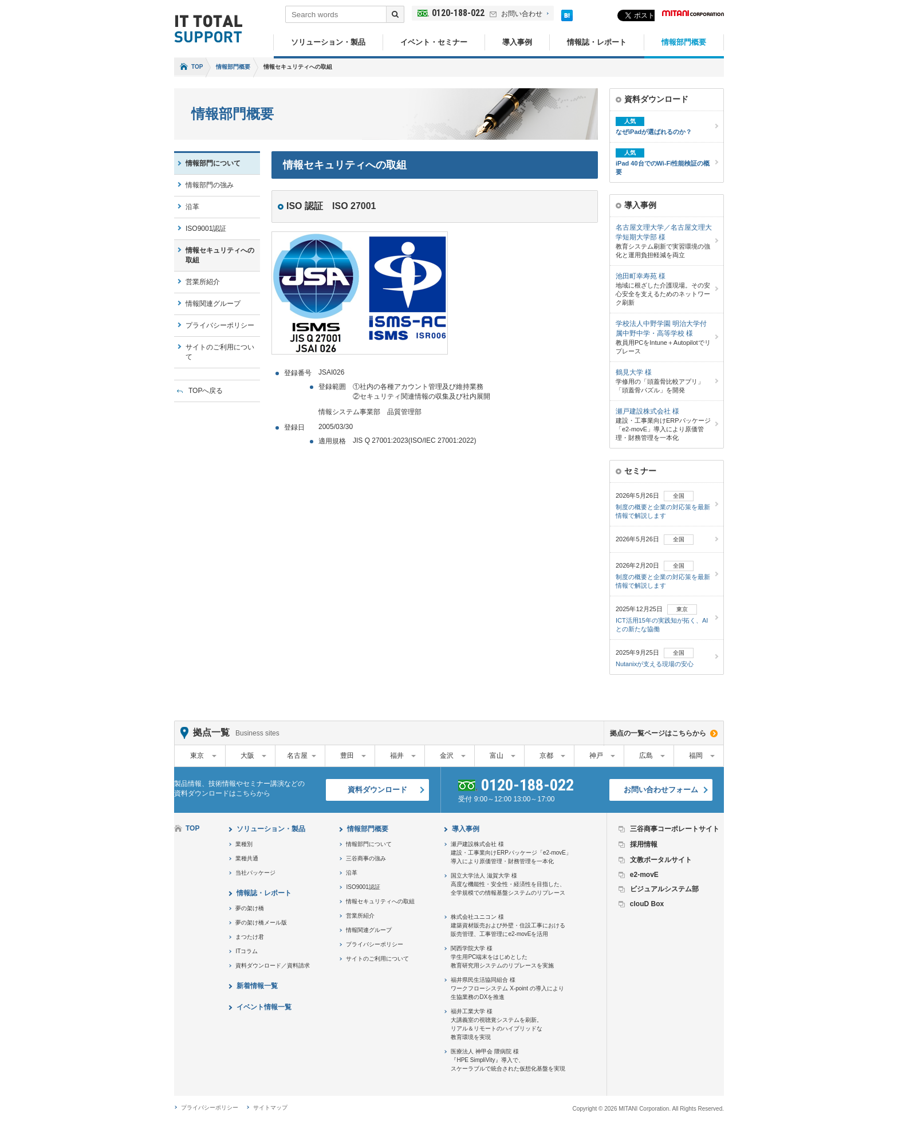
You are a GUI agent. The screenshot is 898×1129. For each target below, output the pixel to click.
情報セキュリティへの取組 (220, 255)
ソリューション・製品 (328, 42)
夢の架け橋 (249, 908)
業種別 (244, 844)
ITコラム (246, 951)
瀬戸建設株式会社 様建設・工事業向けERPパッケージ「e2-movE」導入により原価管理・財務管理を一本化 (511, 852)
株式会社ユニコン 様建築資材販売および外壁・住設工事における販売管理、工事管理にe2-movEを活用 (508, 925)
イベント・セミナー (433, 42)
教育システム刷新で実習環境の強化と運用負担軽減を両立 (664, 240)
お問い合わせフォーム (661, 789)
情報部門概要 (683, 42)
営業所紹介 (203, 282)
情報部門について (213, 163)
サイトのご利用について (220, 352)
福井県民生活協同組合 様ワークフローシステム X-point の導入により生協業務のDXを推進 (507, 988)
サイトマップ (270, 1107)
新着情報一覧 (257, 986)
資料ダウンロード (377, 789)
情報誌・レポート (597, 42)
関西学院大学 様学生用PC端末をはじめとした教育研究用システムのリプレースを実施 (502, 957)
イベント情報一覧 (264, 1007)
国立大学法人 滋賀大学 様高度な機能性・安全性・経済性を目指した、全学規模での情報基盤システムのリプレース (508, 884)
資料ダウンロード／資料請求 (272, 965)
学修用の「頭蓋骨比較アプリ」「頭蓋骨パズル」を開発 (664, 381)
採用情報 (643, 844)
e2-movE (644, 875)
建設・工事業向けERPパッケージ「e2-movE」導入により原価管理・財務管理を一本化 (664, 424)
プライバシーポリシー (220, 325)
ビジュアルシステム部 (664, 889)
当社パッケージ (255, 873)
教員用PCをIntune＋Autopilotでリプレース (664, 337)
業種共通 (246, 858)
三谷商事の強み (366, 858)
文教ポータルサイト (661, 860)
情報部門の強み (210, 185)
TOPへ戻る (205, 391)
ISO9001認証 (206, 229)
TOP (197, 67)
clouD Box (647, 904)
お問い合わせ (521, 14)
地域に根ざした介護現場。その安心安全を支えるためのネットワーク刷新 (664, 289)
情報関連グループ (213, 304)
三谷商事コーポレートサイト (674, 829)
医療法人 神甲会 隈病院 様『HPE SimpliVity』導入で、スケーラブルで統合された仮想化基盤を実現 (508, 1060)
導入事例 (517, 42)
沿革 (192, 207)
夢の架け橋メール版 (261, 922)
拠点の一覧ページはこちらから (658, 733)
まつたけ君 (249, 937)
